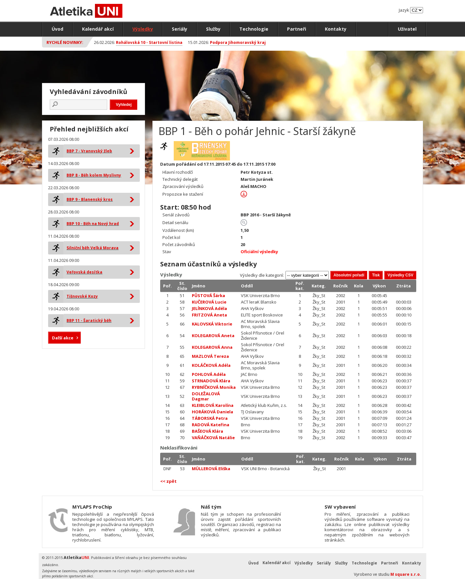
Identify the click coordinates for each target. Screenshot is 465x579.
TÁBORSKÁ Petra (210, 418)
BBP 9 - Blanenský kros (90, 199)
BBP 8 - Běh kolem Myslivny (94, 175)
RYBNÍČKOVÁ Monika (214, 387)
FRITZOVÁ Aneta (209, 315)
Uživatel (407, 29)
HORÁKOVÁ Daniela (212, 412)
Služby (213, 29)
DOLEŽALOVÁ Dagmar (206, 396)
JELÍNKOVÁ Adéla (209, 308)
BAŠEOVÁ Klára (207, 431)
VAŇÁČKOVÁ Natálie (213, 437)
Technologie (253, 29)
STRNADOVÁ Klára (211, 381)
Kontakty (335, 29)
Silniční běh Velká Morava (93, 248)
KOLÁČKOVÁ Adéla (211, 365)
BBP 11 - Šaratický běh (89, 320)
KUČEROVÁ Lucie (209, 302)
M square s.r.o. (405, 574)
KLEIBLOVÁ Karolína (212, 405)
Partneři (296, 29)
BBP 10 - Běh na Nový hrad (93, 223)
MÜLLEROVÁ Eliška (211, 468)
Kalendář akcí (98, 29)
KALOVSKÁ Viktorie (212, 324)
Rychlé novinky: (64, 42)
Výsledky (142, 29)
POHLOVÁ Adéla (209, 374)
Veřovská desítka (84, 272)
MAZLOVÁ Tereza (210, 356)
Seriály (179, 29)
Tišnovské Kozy (82, 296)
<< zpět (168, 481)
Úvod (57, 29)
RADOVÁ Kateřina (210, 425)
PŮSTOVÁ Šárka (208, 295)
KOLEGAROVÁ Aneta (213, 335)
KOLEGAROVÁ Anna (212, 347)
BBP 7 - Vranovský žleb (89, 151)
